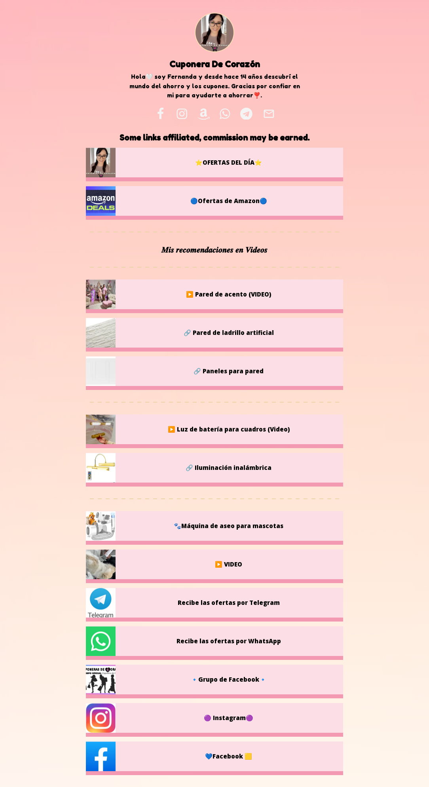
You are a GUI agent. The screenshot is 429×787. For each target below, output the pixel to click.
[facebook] (160, 113)
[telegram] (246, 113)
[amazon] (203, 113)
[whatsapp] (225, 113)
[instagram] (182, 113)
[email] (268, 113)
